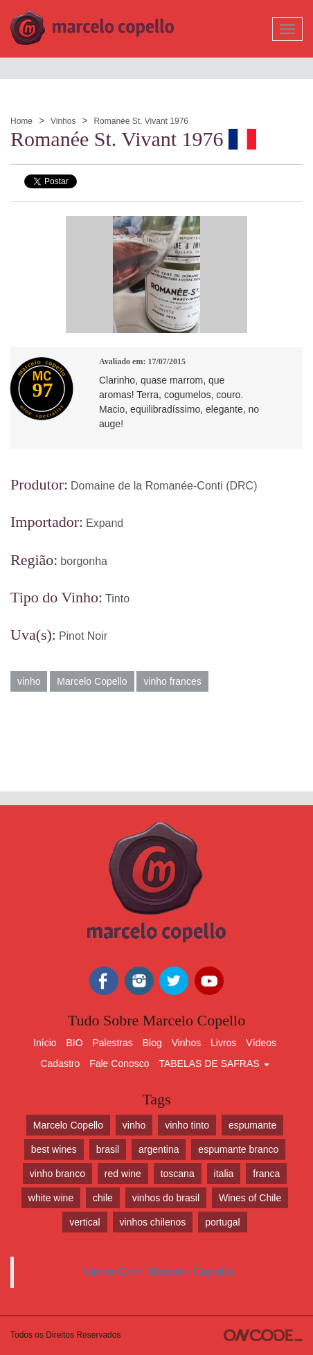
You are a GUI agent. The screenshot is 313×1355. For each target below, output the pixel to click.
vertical (84, 1222)
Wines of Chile (250, 1197)
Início (44, 1042)
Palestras (112, 1042)
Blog (152, 1042)
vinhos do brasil (165, 1197)
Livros (223, 1042)
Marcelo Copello (92, 681)
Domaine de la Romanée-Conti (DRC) (164, 486)
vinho (28, 681)
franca (266, 1173)
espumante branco (238, 1149)
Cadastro (60, 1063)
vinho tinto (187, 1125)
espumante (252, 1125)
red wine (123, 1173)
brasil (107, 1149)
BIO (74, 1042)
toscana (178, 1173)
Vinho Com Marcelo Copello (158, 1272)
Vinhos (63, 121)
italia (224, 1173)
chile (103, 1197)
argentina (158, 1149)
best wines (54, 1149)
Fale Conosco (119, 1063)
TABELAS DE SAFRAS (214, 1063)
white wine (50, 1197)
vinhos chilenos (153, 1222)
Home (21, 121)
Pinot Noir (83, 636)
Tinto (117, 598)
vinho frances (172, 681)
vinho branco (57, 1173)
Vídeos (261, 1042)
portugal (222, 1222)
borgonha (83, 561)
